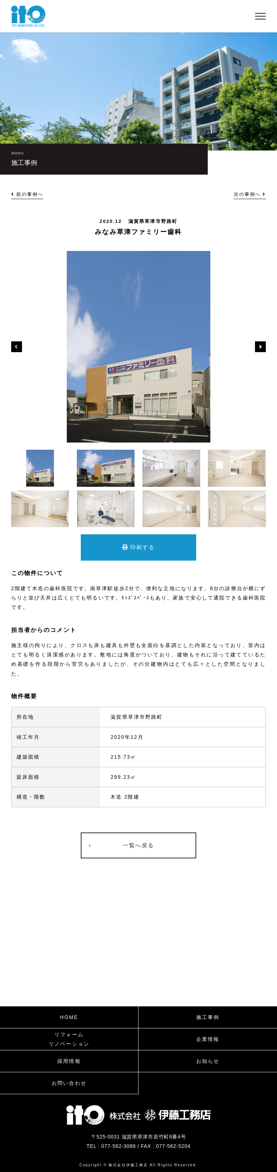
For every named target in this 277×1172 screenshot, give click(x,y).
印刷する (138, 547)
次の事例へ (250, 194)
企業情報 (207, 1039)
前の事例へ (27, 194)
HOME (69, 1017)
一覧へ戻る (138, 845)
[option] (138, 347)
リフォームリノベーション (69, 1039)
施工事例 (207, 1017)
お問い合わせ (69, 1083)
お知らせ (207, 1061)
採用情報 (68, 1061)
